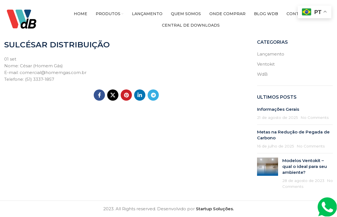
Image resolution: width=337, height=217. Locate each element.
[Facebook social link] (99, 95)
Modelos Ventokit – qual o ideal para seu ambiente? (304, 166)
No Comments (315, 117)
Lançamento (270, 54)
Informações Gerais (278, 109)
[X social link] (112, 95)
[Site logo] (23, 19)
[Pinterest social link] (126, 95)
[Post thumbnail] (267, 173)
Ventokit (266, 64)
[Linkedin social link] (139, 95)
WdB (262, 74)
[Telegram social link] (153, 95)
